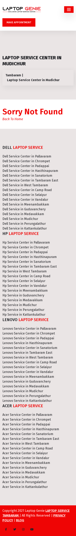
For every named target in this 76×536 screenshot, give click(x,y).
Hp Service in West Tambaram (24, 271)
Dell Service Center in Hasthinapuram (30, 171)
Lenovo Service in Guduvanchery (26, 381)
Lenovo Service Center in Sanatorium (29, 348)
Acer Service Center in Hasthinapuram (30, 429)
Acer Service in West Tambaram (25, 443)
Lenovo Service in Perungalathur (26, 396)
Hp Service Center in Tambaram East (29, 266)
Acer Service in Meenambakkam (26, 463)
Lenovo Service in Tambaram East (27, 353)
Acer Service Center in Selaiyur (25, 453)
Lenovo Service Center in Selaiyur (27, 367)
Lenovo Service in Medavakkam (25, 386)
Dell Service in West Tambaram (25, 185)
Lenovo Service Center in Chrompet (28, 333)
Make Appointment (19, 22)
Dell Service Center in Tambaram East (30, 180)
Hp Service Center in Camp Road (26, 276)
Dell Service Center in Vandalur (25, 200)
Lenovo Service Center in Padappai (28, 338)
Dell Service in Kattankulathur (24, 228)
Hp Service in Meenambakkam (25, 290)
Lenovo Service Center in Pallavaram (29, 328)
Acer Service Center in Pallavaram (27, 415)
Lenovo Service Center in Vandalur (27, 372)
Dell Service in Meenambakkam (25, 204)
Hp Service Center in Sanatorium (26, 262)
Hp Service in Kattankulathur (23, 314)
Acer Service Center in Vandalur (25, 458)
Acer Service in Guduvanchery (24, 468)
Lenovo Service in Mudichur (22, 391)
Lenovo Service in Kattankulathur (27, 401)
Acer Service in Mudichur (20, 477)
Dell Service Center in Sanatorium (27, 175)
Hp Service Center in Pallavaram (26, 242)
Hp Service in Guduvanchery (23, 295)
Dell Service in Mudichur (20, 219)
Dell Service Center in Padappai (25, 166)
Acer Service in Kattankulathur (25, 487)
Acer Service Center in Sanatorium (27, 434)
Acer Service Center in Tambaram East (30, 439)
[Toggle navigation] (69, 9)
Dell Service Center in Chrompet (26, 161)
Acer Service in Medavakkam (23, 472)
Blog (20, 520)
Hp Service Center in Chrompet (25, 247)
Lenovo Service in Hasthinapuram (27, 343)
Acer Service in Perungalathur (24, 482)
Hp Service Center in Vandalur (24, 286)
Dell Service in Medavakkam (23, 214)
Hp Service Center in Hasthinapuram (29, 257)
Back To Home (12, 119)
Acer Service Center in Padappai (26, 424)
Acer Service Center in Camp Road (27, 448)
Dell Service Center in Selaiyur (24, 195)
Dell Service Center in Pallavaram (26, 156)
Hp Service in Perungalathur (23, 310)
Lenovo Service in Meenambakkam (28, 377)
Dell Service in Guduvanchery (24, 209)
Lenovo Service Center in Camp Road (29, 362)
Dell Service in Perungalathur (24, 224)
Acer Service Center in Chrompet (26, 419)
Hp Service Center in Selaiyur (23, 281)
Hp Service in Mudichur (19, 305)
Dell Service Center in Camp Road (27, 190)
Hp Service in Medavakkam (22, 300)
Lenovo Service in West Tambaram (27, 357)
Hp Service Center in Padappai (25, 252)
